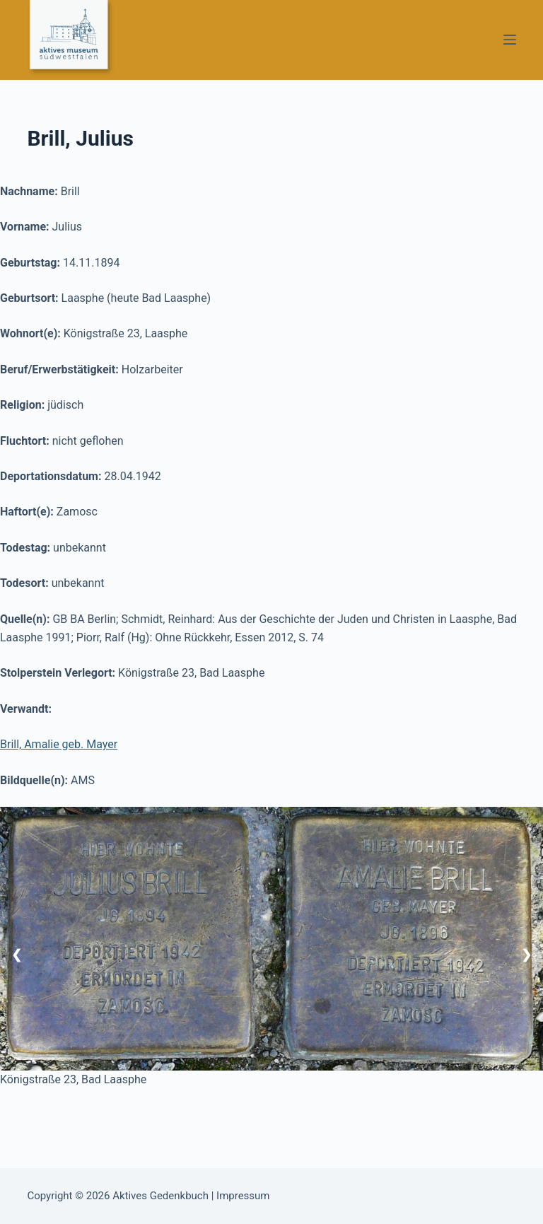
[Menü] (509, 39)
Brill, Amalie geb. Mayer (58, 744)
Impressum (242, 1195)
